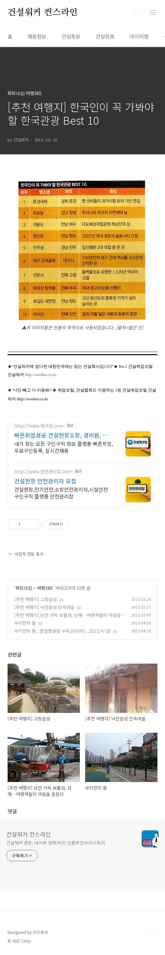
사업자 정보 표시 (26, 554)
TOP (152, 935)
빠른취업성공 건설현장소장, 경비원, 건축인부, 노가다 (61, 435)
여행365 (45, 588)
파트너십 (23, 588)
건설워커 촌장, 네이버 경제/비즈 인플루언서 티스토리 (55, 842)
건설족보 (71, 36)
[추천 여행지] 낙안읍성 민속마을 (44, 607)
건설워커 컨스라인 (43, 12)
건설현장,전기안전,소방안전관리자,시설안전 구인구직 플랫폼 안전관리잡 (61, 493)
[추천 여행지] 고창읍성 (35, 599)
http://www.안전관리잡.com (43, 471)
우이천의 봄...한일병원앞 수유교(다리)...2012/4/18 (62, 631)
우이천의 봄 (25, 623)
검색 (138, 12)
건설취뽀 (105, 36)
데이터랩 (139, 36)
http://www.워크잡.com (38, 425)
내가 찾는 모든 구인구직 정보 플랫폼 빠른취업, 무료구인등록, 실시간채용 (63, 447)
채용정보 (36, 36)
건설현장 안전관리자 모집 (45, 481)
